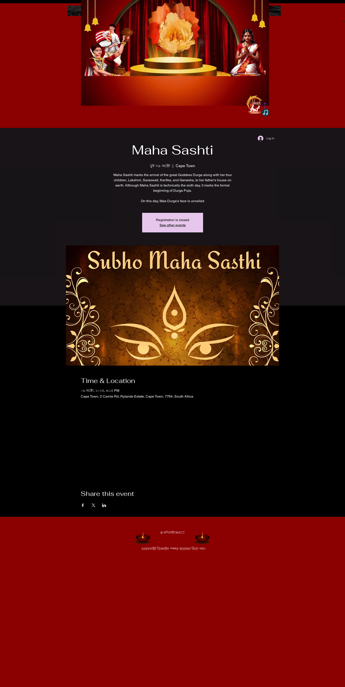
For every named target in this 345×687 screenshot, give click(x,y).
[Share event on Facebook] (83, 505)
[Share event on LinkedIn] (104, 505)
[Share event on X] (93, 505)
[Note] (265, 112)
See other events (173, 225)
